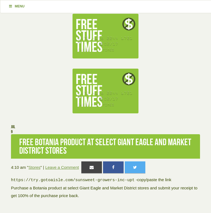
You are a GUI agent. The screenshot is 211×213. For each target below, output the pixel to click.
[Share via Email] (91, 167)
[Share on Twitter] (135, 167)
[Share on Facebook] (113, 167)
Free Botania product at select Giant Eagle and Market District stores (105, 146)
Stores (34, 167)
